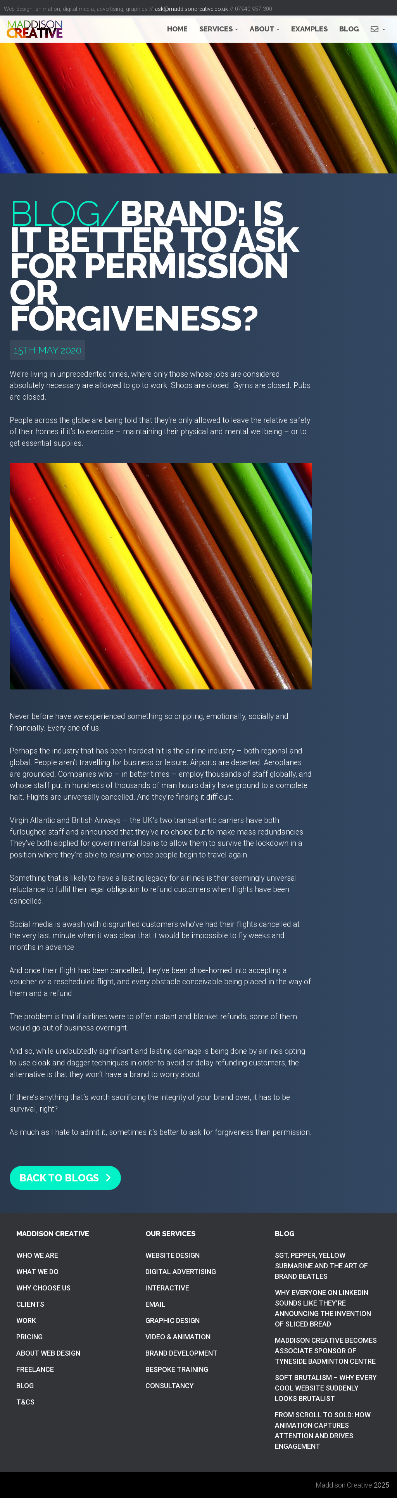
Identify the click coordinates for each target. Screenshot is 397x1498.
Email (155, 1304)
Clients (30, 1304)
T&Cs (25, 1402)
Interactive (167, 1288)
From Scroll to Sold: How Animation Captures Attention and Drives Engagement (323, 1430)
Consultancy (169, 1386)
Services (218, 29)
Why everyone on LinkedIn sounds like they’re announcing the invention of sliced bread (323, 1308)
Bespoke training (176, 1369)
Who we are (37, 1255)
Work (26, 1320)
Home (177, 29)
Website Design (172, 1255)
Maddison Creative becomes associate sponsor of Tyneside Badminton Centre (326, 1350)
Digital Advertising (180, 1272)
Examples (309, 29)
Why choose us (43, 1288)
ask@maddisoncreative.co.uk (191, 9)
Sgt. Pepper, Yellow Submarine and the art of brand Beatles (321, 1265)
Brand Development (181, 1353)
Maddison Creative (344, 1485)
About (265, 29)
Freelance (35, 1369)
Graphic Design (172, 1320)
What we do (37, 1272)
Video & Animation (178, 1337)
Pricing (29, 1337)
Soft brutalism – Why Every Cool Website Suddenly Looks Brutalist (326, 1388)
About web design (48, 1353)
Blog (349, 29)
